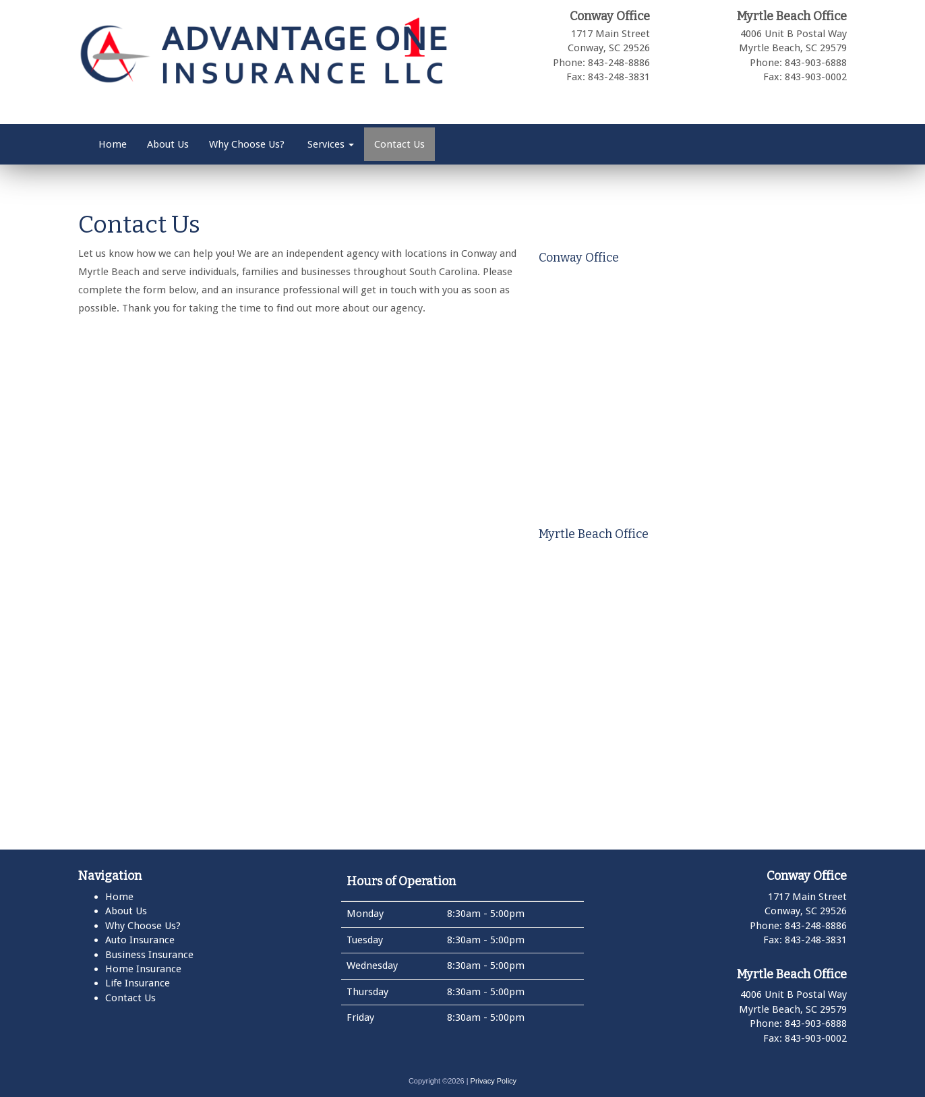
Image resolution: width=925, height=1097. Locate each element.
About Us (168, 144)
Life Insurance (137, 983)
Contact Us (399, 144)
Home (112, 144)
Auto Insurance (140, 940)
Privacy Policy (493, 1081)
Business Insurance (149, 955)
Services (329, 144)
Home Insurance (143, 969)
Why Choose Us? (247, 144)
